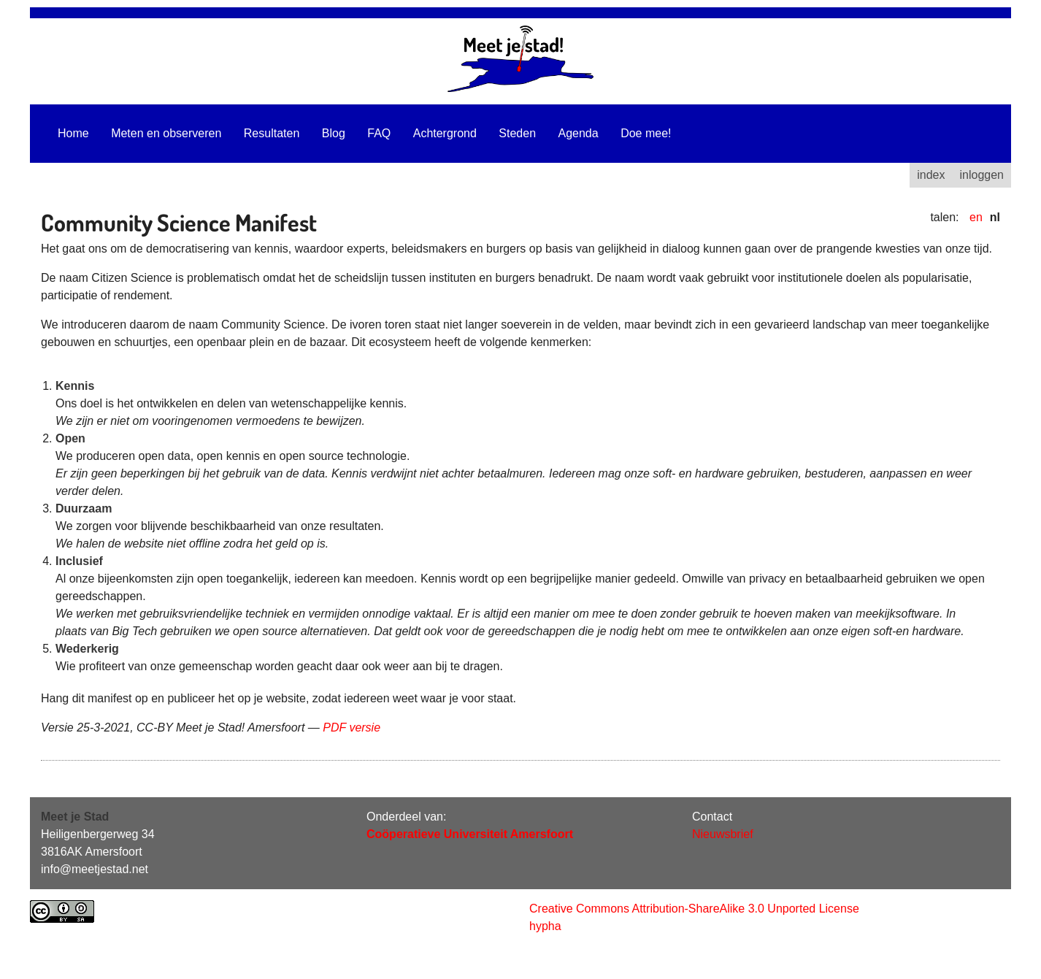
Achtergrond (445, 133)
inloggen (982, 175)
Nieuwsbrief (722, 834)
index (931, 175)
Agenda (578, 133)
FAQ (379, 133)
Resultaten (272, 133)
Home (73, 133)
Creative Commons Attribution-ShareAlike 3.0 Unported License (694, 908)
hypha (545, 926)
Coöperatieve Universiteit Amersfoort (469, 834)
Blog (333, 133)
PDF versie (351, 727)
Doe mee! (646, 133)
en (976, 217)
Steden (517, 133)
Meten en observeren (166, 133)
